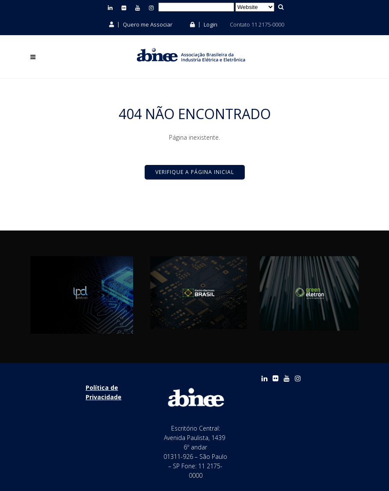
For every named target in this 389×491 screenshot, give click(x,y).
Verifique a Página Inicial (194, 172)
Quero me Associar (140, 24)
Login (203, 24)
